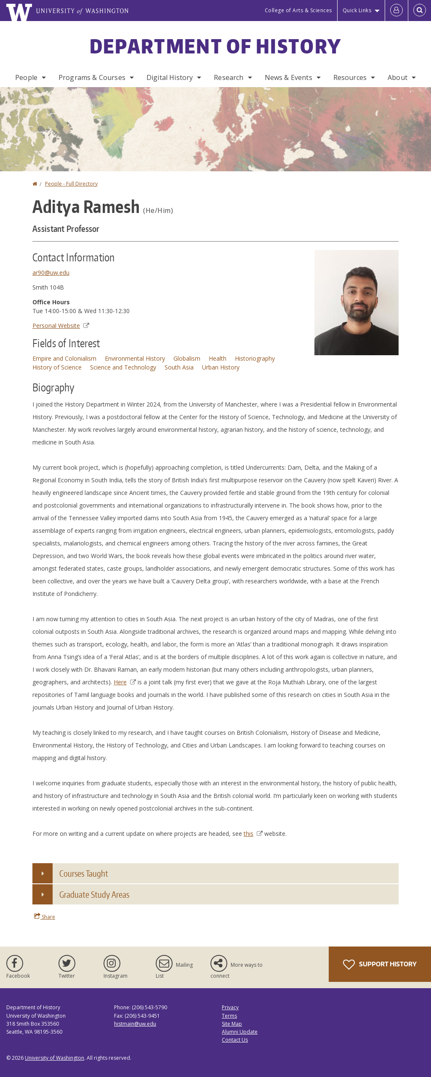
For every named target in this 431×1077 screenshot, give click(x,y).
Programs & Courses (92, 77)
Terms (229, 1015)
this (253, 834)
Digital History (169, 77)
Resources (350, 77)
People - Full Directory (71, 183)
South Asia (179, 367)
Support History (380, 965)
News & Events (288, 77)
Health (217, 358)
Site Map (232, 1023)
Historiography (255, 358)
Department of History (215, 46)
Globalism (186, 358)
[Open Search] (419, 10)
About (397, 77)
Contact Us (235, 1039)
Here (125, 682)
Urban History (220, 367)
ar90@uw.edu (50, 273)
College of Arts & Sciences (298, 10)
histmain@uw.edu (135, 1023)
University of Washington (54, 1057)
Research (228, 77)
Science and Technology (123, 367)
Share (44, 916)
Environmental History (135, 358)
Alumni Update (240, 1031)
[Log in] (396, 10)
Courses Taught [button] (83, 873)
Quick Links (357, 10)
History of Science (57, 367)
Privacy (230, 1007)
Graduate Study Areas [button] (94, 894)
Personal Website (60, 326)
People (26, 77)
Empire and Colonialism (64, 358)
